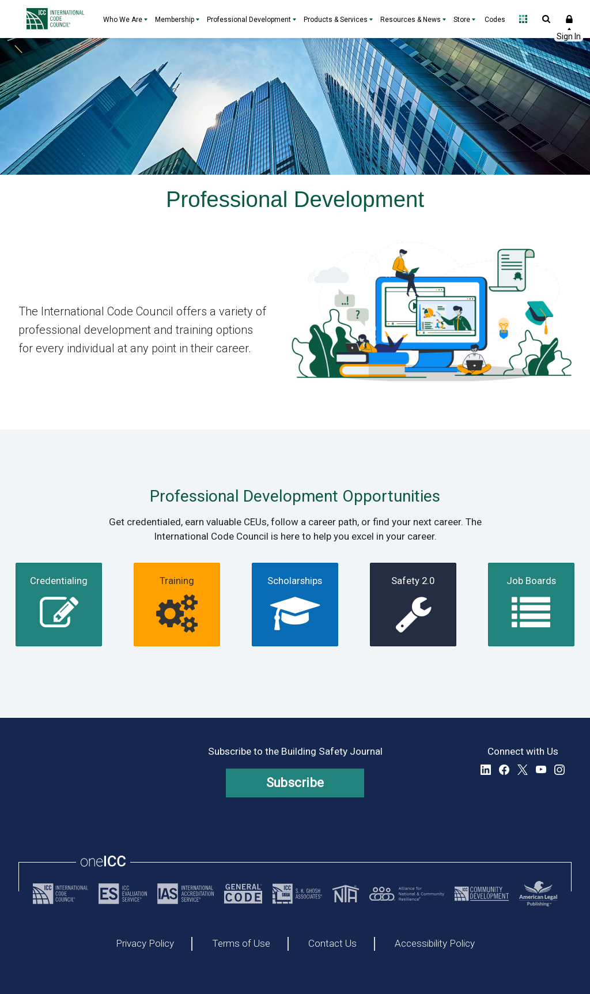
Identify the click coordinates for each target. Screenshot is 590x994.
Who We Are (122, 20)
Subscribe (295, 782)
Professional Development (249, 20)
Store (461, 20)
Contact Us (332, 944)
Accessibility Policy (435, 944)
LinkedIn (486, 770)
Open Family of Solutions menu (523, 19)
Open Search (546, 19)
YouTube (541, 770)
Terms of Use (241, 944)
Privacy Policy (145, 944)
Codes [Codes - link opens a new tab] (495, 20)
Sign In (569, 19)
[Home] (58, 19)
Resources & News (410, 20)
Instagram (559, 770)
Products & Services (336, 20)
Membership (174, 20)
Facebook (504, 770)
